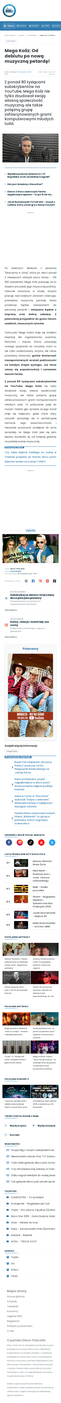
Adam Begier (15, 571)
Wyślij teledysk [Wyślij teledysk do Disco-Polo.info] (47, 1125)
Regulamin (13, 1321)
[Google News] (26, 581)
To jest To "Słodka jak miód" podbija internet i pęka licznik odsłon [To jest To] (15, 1059)
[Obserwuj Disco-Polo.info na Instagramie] (30, 628)
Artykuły (12, 1301)
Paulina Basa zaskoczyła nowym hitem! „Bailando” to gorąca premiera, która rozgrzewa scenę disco (35, 818)
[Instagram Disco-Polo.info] (20, 842)
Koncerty (12, 1311)
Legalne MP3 (14, 1316)
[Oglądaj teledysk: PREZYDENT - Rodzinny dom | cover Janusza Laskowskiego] (21, 873)
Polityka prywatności (19, 1326)
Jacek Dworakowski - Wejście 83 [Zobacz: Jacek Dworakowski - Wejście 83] (44, 914)
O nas (10, 1331)
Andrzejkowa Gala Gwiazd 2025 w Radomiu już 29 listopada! (44, 1104)
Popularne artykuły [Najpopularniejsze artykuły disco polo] (17, 937)
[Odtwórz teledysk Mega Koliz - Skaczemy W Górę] (30, 548)
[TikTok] (54, 581)
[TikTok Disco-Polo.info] (30, 842)
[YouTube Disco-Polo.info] (41, 842)
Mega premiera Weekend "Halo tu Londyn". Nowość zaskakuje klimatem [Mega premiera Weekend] (16, 1031)
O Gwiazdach (11, 41)
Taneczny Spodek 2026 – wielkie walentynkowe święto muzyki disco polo (16, 1104)
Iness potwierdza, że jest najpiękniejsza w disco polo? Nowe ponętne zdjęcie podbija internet (34, 784)
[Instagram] (40, 581)
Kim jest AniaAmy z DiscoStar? (25, 184)
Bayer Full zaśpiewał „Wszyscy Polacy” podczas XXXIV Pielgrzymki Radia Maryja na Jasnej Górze (33, 767)
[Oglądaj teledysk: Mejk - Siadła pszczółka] (21, 889)
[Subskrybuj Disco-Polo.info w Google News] (30, 601)
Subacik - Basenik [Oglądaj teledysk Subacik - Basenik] (21, 1235)
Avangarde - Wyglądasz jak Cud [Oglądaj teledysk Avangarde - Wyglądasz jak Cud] (30, 1203)
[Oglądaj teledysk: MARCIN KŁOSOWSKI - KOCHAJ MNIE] (21, 925)
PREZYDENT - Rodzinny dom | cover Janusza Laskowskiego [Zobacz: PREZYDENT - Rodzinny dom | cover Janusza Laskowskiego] (41, 875)
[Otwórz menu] (9, 26)
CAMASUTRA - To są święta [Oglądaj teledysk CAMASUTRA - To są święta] (27, 1197)
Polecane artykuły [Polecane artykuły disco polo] (16, 1006)
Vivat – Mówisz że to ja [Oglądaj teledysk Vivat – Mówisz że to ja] (24, 1222)
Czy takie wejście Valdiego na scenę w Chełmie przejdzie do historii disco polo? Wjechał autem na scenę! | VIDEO (30, 457)
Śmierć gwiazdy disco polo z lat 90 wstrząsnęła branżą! (16, 990)
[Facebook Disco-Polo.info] (9, 842)
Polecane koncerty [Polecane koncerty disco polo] (17, 1079)
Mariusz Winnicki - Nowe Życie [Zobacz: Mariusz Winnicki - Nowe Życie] (43, 863)
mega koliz (11, 751)
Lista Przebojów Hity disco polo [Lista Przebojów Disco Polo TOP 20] (25, 854)
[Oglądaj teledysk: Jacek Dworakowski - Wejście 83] (21, 915)
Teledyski (12, 1306)
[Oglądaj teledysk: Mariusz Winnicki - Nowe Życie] (21, 863)
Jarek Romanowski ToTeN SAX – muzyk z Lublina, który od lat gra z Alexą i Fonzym (31, 203)
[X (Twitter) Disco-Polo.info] (52, 842)
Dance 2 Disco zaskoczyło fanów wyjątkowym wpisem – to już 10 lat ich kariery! (29, 193)
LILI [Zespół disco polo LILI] (12, 1263)
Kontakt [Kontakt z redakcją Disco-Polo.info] (15, 1134)
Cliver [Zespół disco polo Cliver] (14, 1276)
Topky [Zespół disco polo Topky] (15, 1257)
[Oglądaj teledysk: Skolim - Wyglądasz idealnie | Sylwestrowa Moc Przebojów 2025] (21, 899)
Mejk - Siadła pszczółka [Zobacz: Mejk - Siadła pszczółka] (40, 889)
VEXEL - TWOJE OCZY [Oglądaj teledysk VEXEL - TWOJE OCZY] (24, 1241)
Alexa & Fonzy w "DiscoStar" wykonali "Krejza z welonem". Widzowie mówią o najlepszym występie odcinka (34, 801)
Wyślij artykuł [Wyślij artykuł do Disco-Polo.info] (18, 1125)
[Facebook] (33, 581)
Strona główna (16, 1296)
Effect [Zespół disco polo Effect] (14, 1270)
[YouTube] (47, 581)
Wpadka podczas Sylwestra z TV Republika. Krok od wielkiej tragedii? (28, 175)
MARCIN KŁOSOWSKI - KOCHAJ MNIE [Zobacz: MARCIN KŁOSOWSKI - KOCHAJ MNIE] (44, 925)
